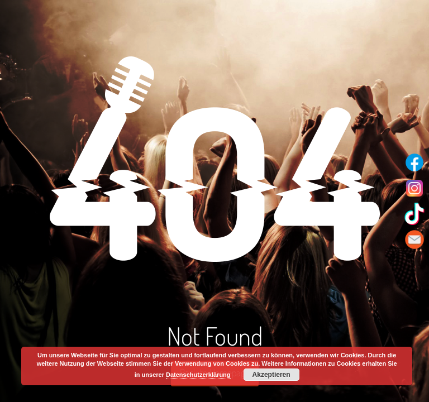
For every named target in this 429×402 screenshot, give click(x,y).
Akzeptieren (271, 375)
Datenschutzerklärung (198, 374)
